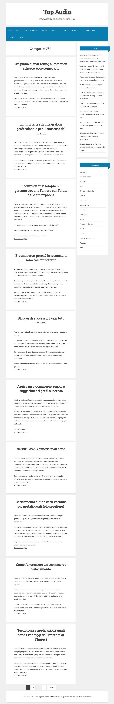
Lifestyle (83, 215)
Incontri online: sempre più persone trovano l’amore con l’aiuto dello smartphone (41, 190)
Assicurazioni (14, 30)
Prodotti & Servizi (30, 30)
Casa (81, 186)
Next (51, 686)
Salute (53, 30)
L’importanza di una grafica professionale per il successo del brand (41, 128)
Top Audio (57, 12)
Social (63, 30)
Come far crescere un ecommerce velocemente (41, 565)
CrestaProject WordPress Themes (80, 695)
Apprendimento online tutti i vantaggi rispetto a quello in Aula (91, 125)
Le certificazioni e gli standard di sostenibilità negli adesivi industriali (92, 95)
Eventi (82, 196)
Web (81, 248)
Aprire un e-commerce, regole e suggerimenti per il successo (41, 387)
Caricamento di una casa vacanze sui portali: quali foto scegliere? (41, 503)
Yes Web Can (30, 478)
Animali (83, 172)
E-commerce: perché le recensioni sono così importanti (41, 257)
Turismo (74, 30)
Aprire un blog (19, 331)
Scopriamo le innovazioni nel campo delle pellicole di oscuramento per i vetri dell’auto (92, 58)
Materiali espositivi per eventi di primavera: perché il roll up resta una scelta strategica (92, 69)
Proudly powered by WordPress (45, 695)
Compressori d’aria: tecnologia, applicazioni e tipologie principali (92, 136)
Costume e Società (88, 30)
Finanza (12, 37)
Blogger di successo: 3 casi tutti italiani (41, 319)
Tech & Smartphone (87, 238)
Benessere (84, 181)
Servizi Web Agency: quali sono (41, 448)
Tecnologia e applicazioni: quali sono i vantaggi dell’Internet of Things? (41, 633)
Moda (21, 37)
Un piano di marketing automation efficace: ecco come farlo (41, 66)
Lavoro (44, 30)
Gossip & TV (84, 205)
